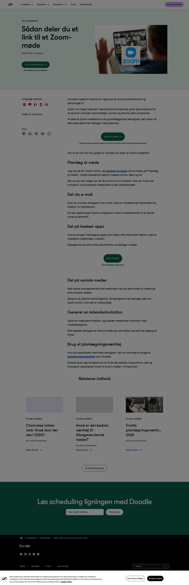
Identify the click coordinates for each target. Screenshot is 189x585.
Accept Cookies (155, 582)
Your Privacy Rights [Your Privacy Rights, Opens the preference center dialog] (135, 582)
